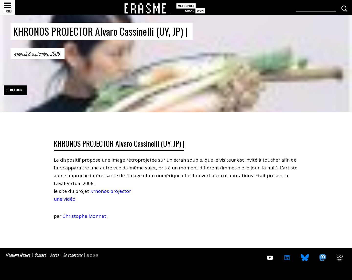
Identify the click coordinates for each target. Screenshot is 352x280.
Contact (40, 255)
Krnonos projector (110, 191)
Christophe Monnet (84, 216)
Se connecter (72, 255)
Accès (54, 255)
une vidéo (65, 199)
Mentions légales (18, 255)
